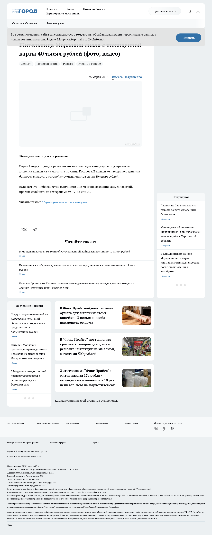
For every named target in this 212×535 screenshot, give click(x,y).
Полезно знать (131, 423)
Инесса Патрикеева (127, 77)
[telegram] (36, 229)
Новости (51, 9)
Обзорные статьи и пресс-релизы (23, 442)
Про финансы (101, 423)
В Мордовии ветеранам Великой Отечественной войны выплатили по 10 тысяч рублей (80, 254)
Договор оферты (58, 442)
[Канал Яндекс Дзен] (173, 428)
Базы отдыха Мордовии (47, 423)
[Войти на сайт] (198, 11)
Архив (95, 442)
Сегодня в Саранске (24, 23)
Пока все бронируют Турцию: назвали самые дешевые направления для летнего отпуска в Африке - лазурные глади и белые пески (80, 288)
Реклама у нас (55, 23)
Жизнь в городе (89, 64)
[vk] (24, 229)
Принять (189, 37)
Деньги (26, 64)
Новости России (94, 9)
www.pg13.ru (41, 451)
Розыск (68, 64)
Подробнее (114, 507)
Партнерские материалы (63, 13)
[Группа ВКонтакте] (156, 428)
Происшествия (47, 64)
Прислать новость (164, 11)
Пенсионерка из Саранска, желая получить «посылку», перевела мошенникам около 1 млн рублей (80, 270)
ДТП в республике (15, 423)
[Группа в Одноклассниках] (164, 428)
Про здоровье (72, 423)
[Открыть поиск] (189, 11)
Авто (70, 9)
